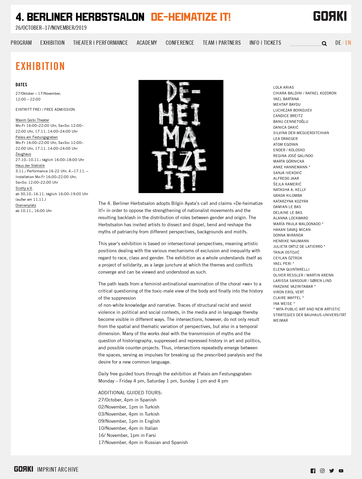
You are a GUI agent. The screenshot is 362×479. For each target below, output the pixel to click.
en (348, 42)
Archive (68, 469)
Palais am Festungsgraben (37, 137)
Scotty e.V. (24, 188)
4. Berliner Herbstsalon (80, 15)
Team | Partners (222, 42)
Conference (180, 42)
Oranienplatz (26, 205)
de (339, 42)
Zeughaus (23, 154)
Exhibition (52, 42)
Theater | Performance (100, 42)
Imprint (47, 469)
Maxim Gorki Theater (32, 120)
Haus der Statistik (30, 165)
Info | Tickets (265, 42)
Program (21, 42)
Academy (147, 42)
